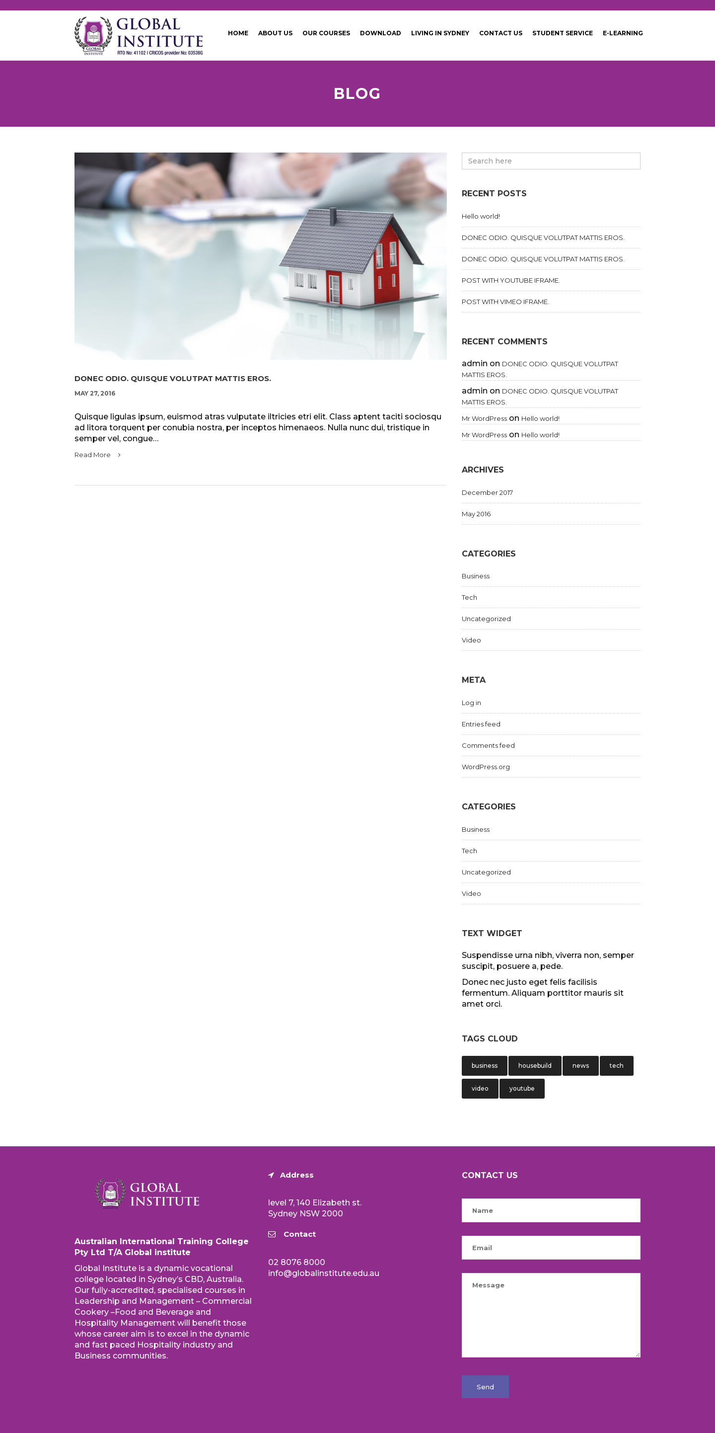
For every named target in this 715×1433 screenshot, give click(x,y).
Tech (469, 597)
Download (380, 33)
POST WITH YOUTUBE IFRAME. (511, 280)
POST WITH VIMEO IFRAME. (505, 302)
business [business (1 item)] (485, 1065)
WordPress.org (486, 767)
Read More (97, 455)
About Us (275, 33)
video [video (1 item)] (480, 1088)
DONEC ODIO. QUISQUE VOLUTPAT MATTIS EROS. (172, 379)
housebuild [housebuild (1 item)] (535, 1065)
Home (238, 33)
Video (471, 640)
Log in (471, 703)
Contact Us (500, 33)
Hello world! (481, 216)
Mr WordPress (484, 418)
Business (476, 576)
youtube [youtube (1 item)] (522, 1088)
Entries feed (481, 724)
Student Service (562, 33)
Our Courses (326, 33)
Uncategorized (486, 619)
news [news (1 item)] (580, 1065)
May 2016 (476, 514)
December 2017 (487, 492)
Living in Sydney (440, 33)
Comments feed (488, 745)
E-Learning (623, 33)
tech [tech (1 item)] (617, 1065)
